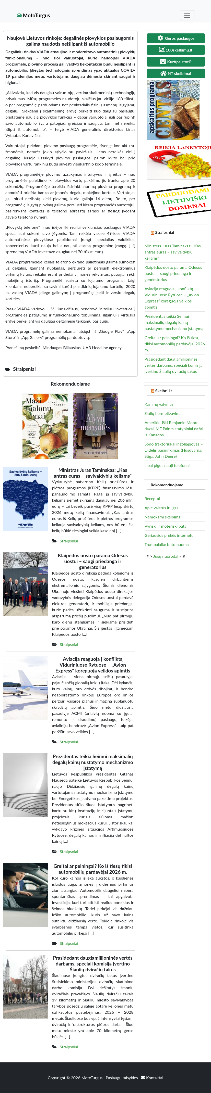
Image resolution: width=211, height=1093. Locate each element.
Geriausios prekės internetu (169, 535)
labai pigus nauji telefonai (167, 465)
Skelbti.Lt (163, 390)
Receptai (152, 498)
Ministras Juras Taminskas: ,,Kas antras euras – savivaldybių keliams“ (173, 251)
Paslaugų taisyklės (122, 1077)
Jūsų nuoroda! (165, 556)
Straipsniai (69, 540)
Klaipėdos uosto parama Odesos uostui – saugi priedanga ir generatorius (173, 273)
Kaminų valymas (159, 404)
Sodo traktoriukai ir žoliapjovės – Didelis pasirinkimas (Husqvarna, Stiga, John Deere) (174, 450)
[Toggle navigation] (187, 15)
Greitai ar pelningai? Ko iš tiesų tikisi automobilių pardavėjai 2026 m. (175, 343)
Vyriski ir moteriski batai (166, 526)
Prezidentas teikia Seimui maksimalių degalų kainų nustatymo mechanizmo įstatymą (174, 322)
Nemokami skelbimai (163, 516)
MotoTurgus (33, 15)
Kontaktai (152, 1077)
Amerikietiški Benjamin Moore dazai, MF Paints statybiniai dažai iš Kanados (174, 428)
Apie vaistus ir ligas (162, 507)
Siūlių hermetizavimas (164, 413)
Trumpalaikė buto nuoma (167, 544)
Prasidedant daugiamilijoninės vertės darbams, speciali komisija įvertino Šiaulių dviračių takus (174, 365)
